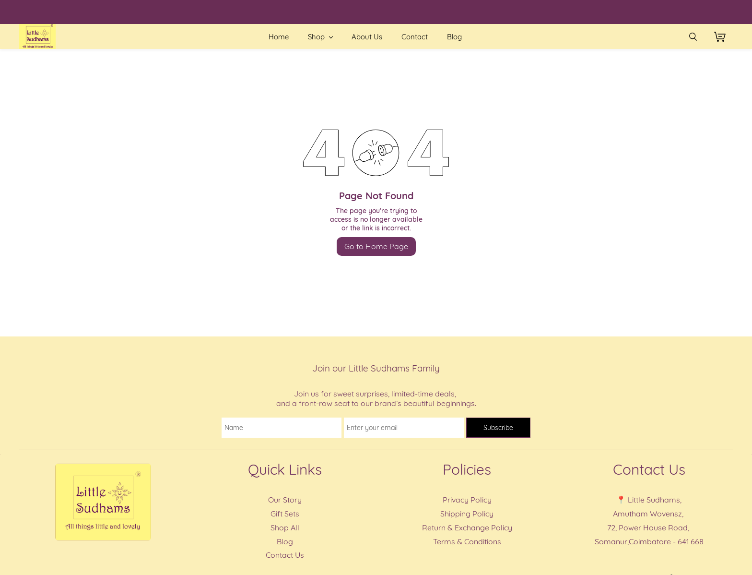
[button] (723, 36)
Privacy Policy (467, 499)
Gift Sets (284, 513)
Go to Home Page (376, 246)
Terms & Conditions (467, 541)
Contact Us (285, 555)
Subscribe (498, 427)
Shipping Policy (467, 513)
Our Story (285, 499)
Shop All (284, 527)
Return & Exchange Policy (467, 527)
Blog (285, 541)
